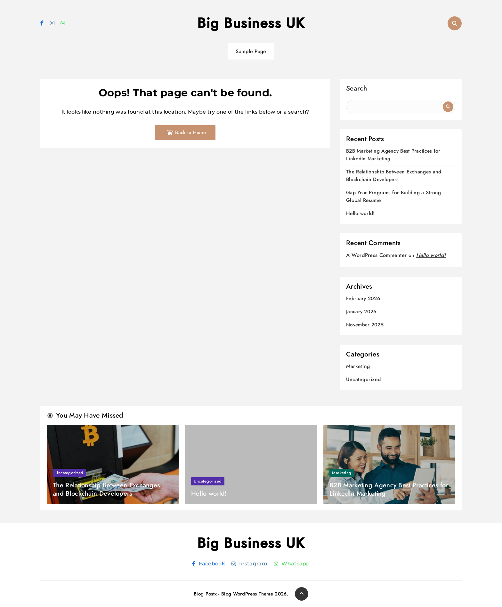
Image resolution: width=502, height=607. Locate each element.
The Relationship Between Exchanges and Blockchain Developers (393, 175)
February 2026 (363, 298)
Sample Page (251, 51)
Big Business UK (251, 23)
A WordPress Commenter (376, 255)
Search (356, 89)
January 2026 (361, 312)
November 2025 (365, 325)
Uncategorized (363, 379)
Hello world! (360, 213)
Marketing (358, 366)
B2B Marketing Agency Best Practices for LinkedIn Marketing (388, 489)
